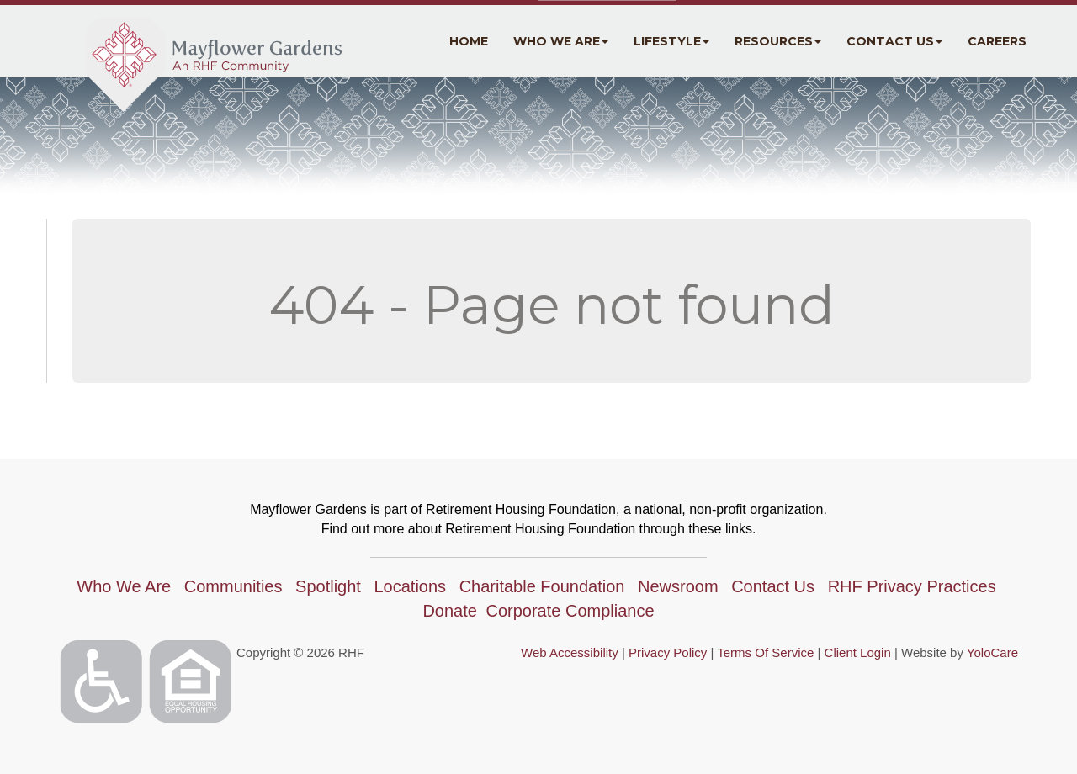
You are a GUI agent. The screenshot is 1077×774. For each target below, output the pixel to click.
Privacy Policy (668, 652)
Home (468, 41)
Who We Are (560, 41)
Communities (233, 586)
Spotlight (328, 586)
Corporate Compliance (569, 611)
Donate (449, 611)
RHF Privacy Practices (912, 586)
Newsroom (678, 586)
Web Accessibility (569, 652)
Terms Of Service (765, 652)
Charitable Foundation (542, 586)
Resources (778, 41)
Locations (410, 586)
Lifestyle (671, 41)
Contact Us (894, 41)
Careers (997, 41)
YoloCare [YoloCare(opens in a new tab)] (992, 652)
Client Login (858, 652)
